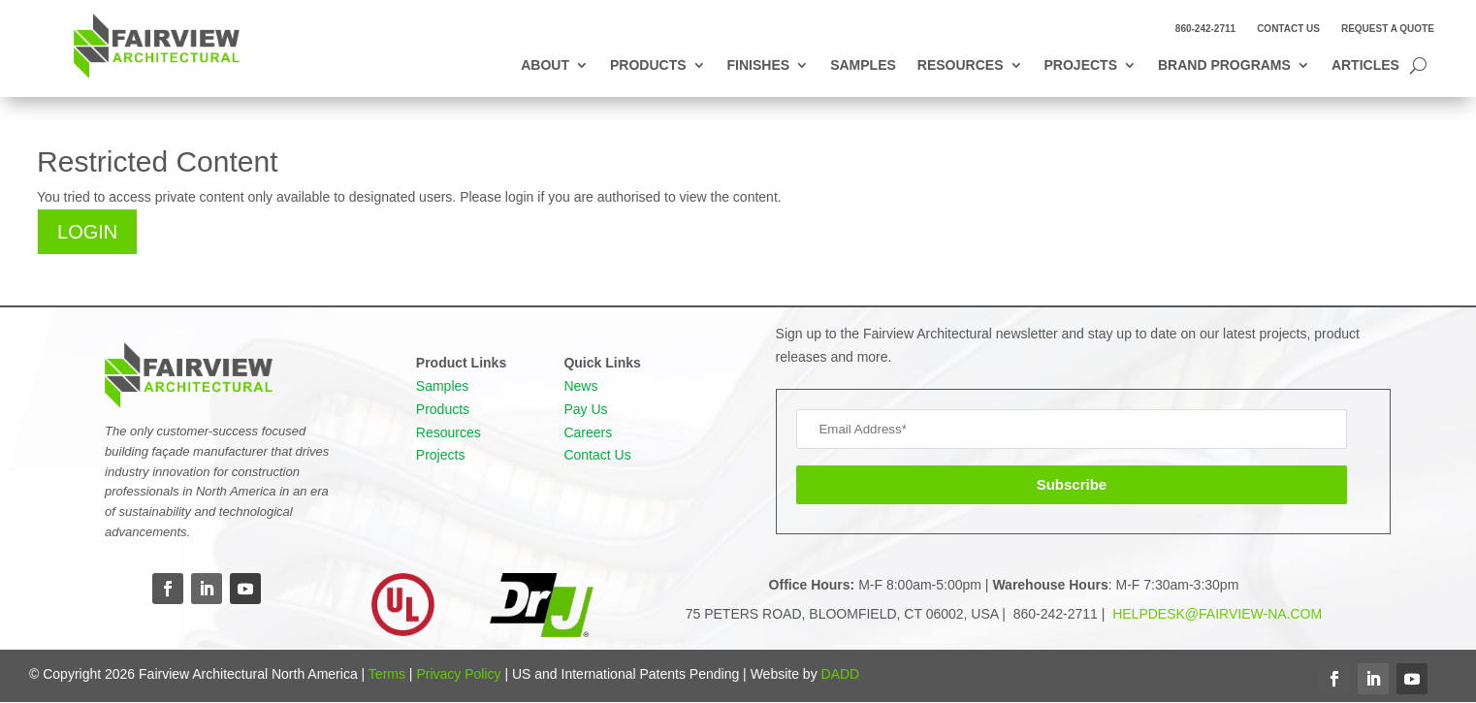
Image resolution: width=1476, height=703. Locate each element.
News (580, 386)
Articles (1365, 65)
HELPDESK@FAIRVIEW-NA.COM (1215, 614)
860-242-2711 (1205, 28)
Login (87, 231)
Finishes (758, 65)
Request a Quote (1387, 28)
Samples (863, 65)
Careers (587, 432)
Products (648, 65)
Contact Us (1288, 28)
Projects (1080, 65)
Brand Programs (1224, 65)
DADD (840, 674)
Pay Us (585, 409)
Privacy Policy (458, 674)
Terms (387, 674)
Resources (960, 65)
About (545, 65)
